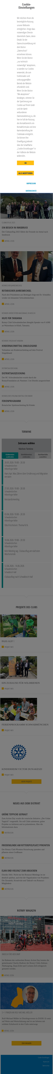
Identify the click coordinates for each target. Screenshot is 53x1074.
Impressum (31, 183)
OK (25, 163)
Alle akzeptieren (26, 173)
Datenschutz (31, 191)
